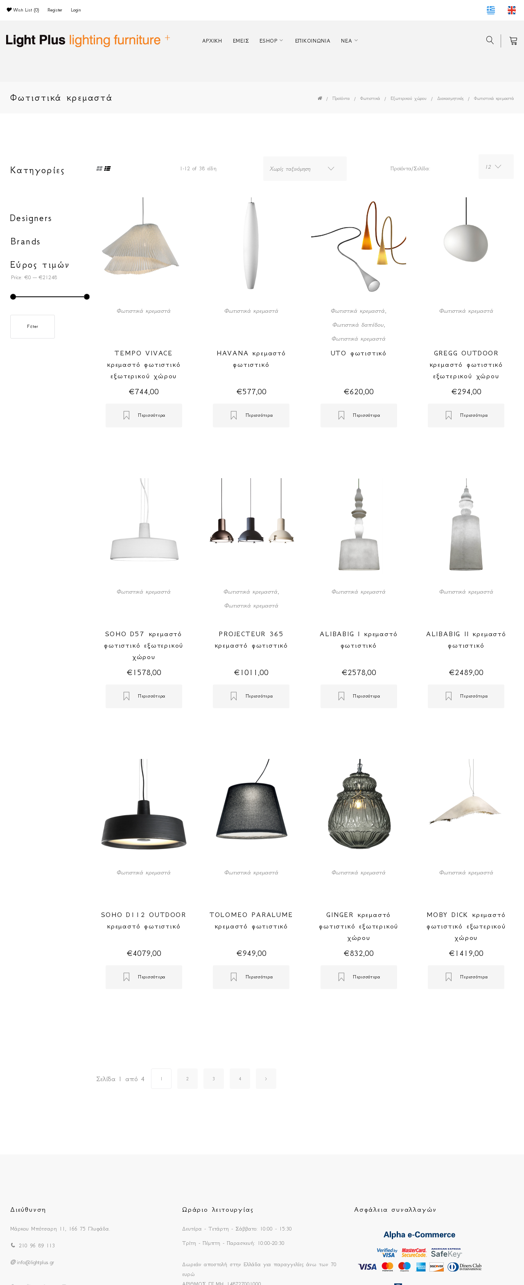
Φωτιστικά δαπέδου (358, 324)
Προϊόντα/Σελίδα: (410, 168)
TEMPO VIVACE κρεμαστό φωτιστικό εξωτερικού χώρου (144, 364)
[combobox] (305, 168)
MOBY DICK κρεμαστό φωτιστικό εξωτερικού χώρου (466, 926)
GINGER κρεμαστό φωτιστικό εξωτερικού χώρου (358, 926)
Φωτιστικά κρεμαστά (494, 98)
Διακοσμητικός (450, 98)
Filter (32, 326)
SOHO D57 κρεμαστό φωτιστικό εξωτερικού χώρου (143, 645)
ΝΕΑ (346, 41)
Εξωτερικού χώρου (409, 98)
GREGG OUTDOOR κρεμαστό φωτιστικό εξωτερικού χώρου (466, 364)
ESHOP (269, 41)
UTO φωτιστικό (359, 353)
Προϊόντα (341, 98)
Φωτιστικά (370, 98)
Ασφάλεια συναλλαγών (395, 1209)
